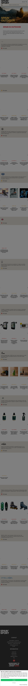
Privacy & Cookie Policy (23, 684)
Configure (14, 682)
